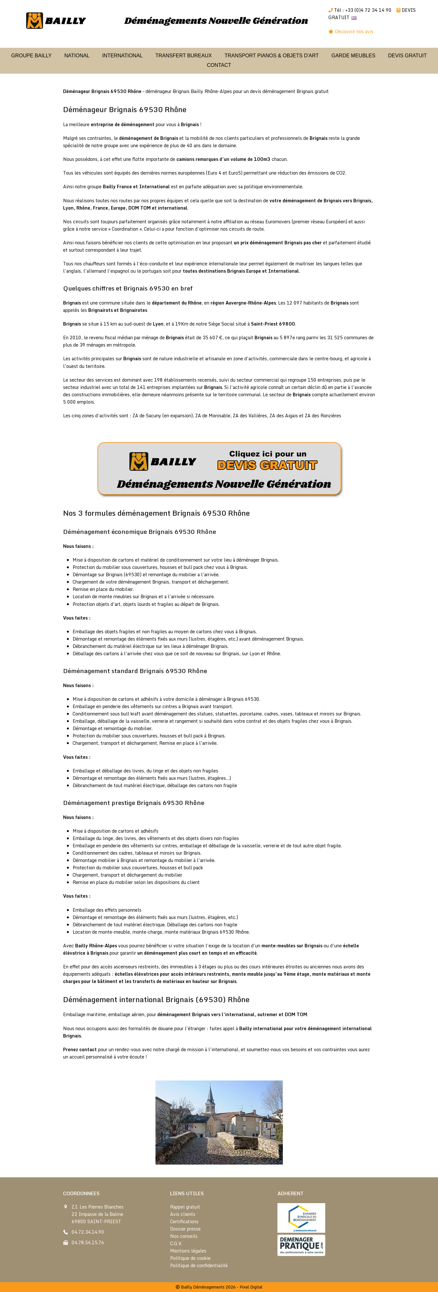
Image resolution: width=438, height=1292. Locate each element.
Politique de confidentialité (199, 1265)
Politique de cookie (190, 1258)
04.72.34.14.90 (88, 1232)
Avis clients (182, 1214)
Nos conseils (183, 1236)
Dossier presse (185, 1228)
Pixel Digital (251, 1286)
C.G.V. (176, 1243)
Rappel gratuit (185, 1206)
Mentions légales (188, 1250)
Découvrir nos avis (355, 31)
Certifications (184, 1221)
